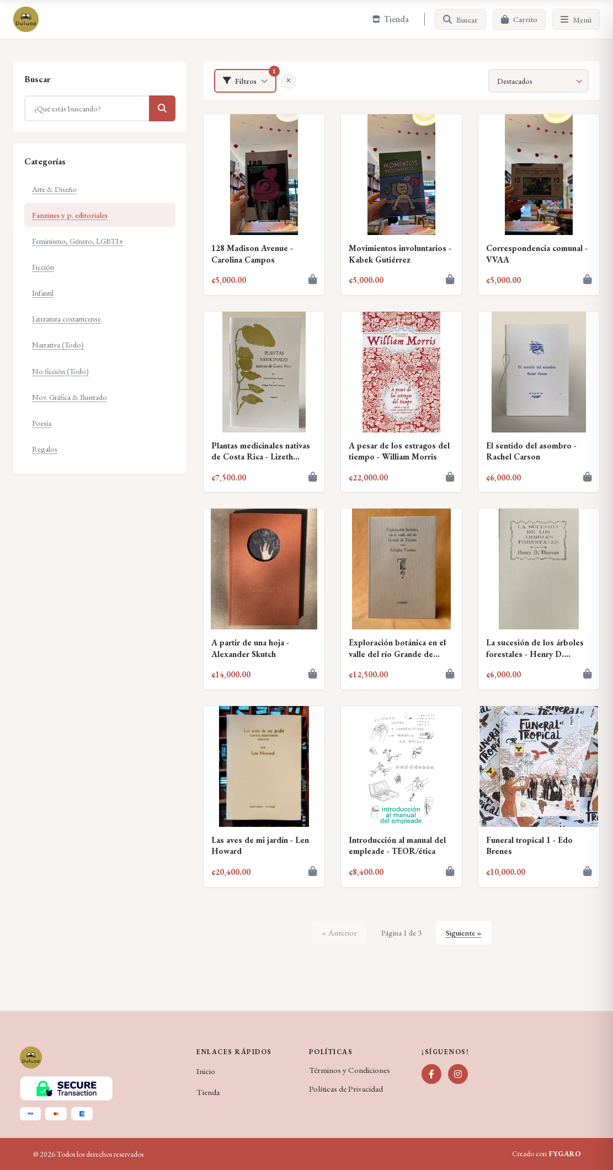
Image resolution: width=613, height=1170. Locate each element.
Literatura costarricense (66, 318)
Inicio (205, 1071)
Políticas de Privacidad (346, 1088)
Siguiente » (464, 932)
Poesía (41, 423)
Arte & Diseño (54, 189)
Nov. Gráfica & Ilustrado (69, 397)
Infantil (43, 292)
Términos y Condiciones (349, 1070)
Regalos (44, 449)
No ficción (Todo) (60, 371)
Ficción (43, 266)
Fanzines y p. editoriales (70, 215)
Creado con (546, 1154)
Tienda (208, 1092)
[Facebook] (431, 1074)
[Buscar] (460, 19)
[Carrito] (519, 19)
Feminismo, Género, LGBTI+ (78, 241)
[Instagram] (458, 1074)
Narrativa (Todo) (58, 344)
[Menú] (576, 19)
